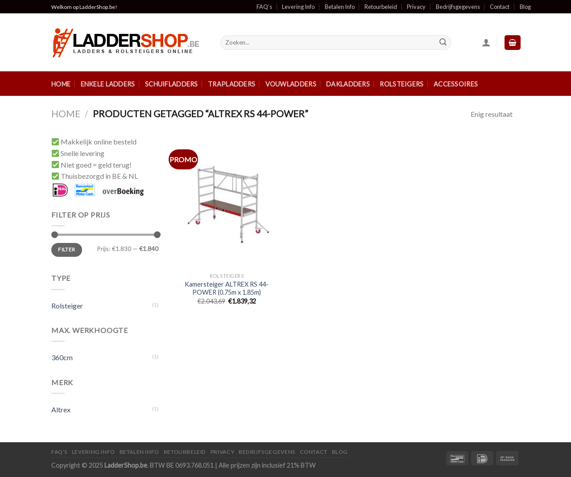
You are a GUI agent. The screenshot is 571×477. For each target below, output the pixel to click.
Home (60, 84)
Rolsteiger (67, 305)
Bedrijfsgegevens (458, 6)
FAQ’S (59, 451)
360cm (62, 357)
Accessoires (456, 84)
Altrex (60, 409)
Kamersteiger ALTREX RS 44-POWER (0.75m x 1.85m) (227, 288)
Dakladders (348, 84)
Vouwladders (290, 84)
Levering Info (298, 6)
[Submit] (443, 42)
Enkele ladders (108, 84)
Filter (66, 249)
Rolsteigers (401, 84)
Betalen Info (340, 6)
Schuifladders (171, 84)
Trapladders (231, 84)
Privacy (416, 6)
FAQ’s (264, 6)
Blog (525, 6)
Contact (499, 6)
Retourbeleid (380, 6)
